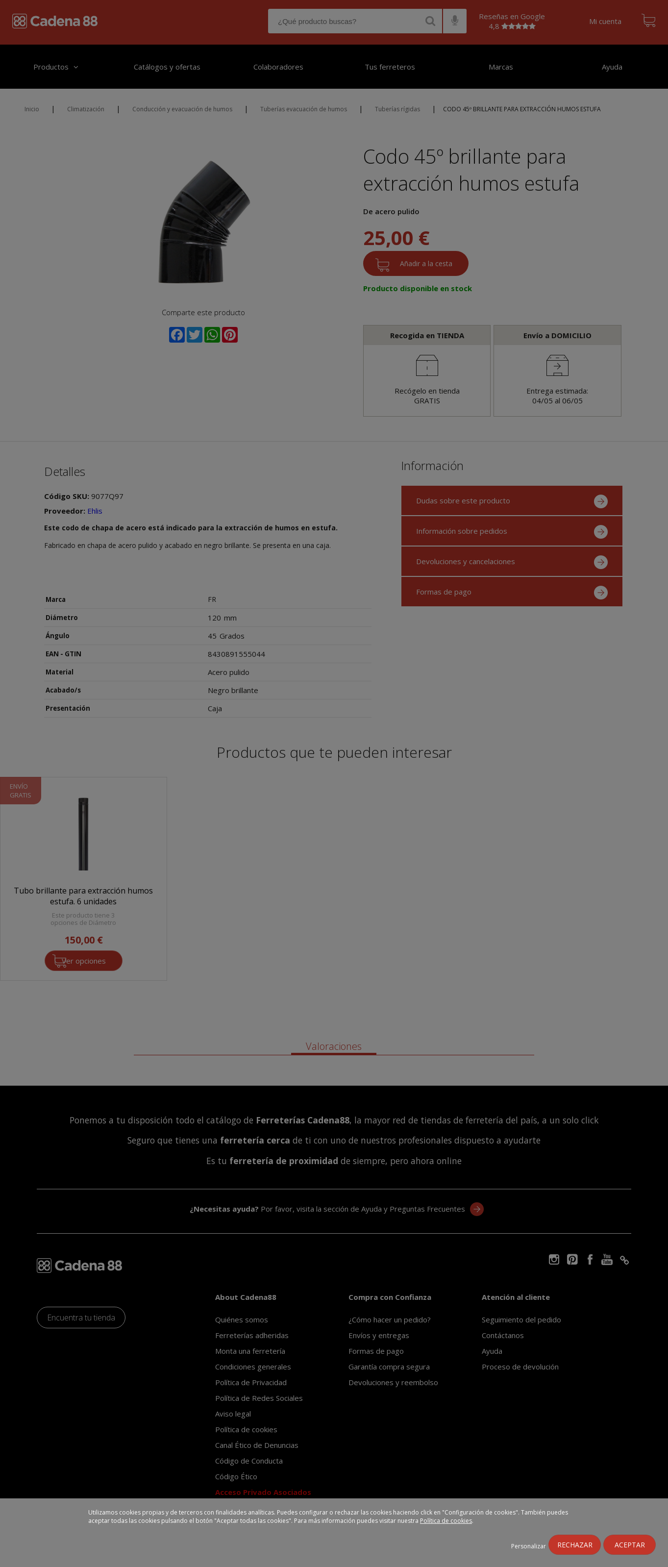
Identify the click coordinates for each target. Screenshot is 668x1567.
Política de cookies (446, 1521)
